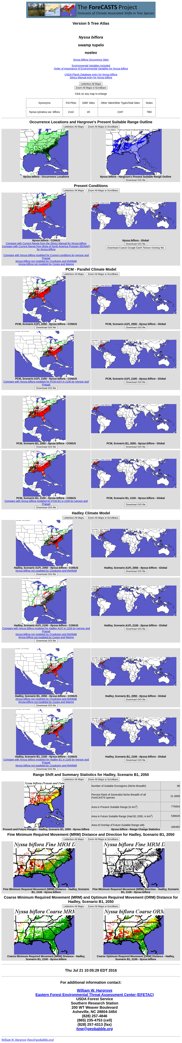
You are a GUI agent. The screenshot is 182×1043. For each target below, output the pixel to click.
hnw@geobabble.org (94, 1029)
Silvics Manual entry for (91, 77)
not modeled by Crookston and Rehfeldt (46, 261)
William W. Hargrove (94, 990)
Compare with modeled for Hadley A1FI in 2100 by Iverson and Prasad (46, 630)
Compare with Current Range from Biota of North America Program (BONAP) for (46, 248)
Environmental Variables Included (91, 65)
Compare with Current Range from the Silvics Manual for (46, 243)
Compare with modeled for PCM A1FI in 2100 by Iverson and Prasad (46, 383)
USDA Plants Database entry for (91, 74)
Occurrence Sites (91, 59)
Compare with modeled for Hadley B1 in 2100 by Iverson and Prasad (46, 761)
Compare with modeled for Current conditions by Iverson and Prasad (46, 257)
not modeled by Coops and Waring (46, 264)
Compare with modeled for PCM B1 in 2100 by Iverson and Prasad (46, 502)
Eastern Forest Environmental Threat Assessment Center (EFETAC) (94, 995)
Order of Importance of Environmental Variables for (91, 68)
